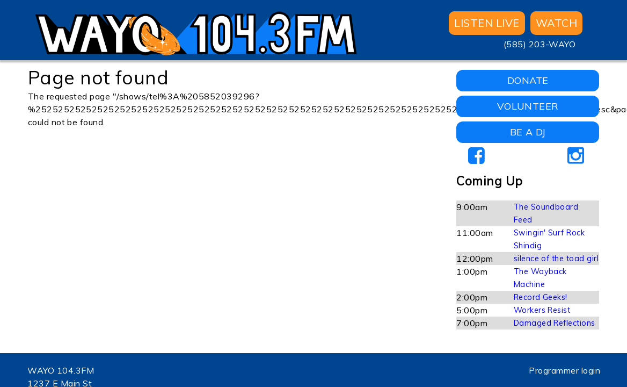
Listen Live (486, 23)
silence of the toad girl (556, 258)
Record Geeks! (540, 297)
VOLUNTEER (528, 106)
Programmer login (564, 370)
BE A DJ (528, 132)
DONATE (528, 80)
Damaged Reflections (554, 323)
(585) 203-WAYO (540, 44)
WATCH (556, 23)
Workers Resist (542, 310)
